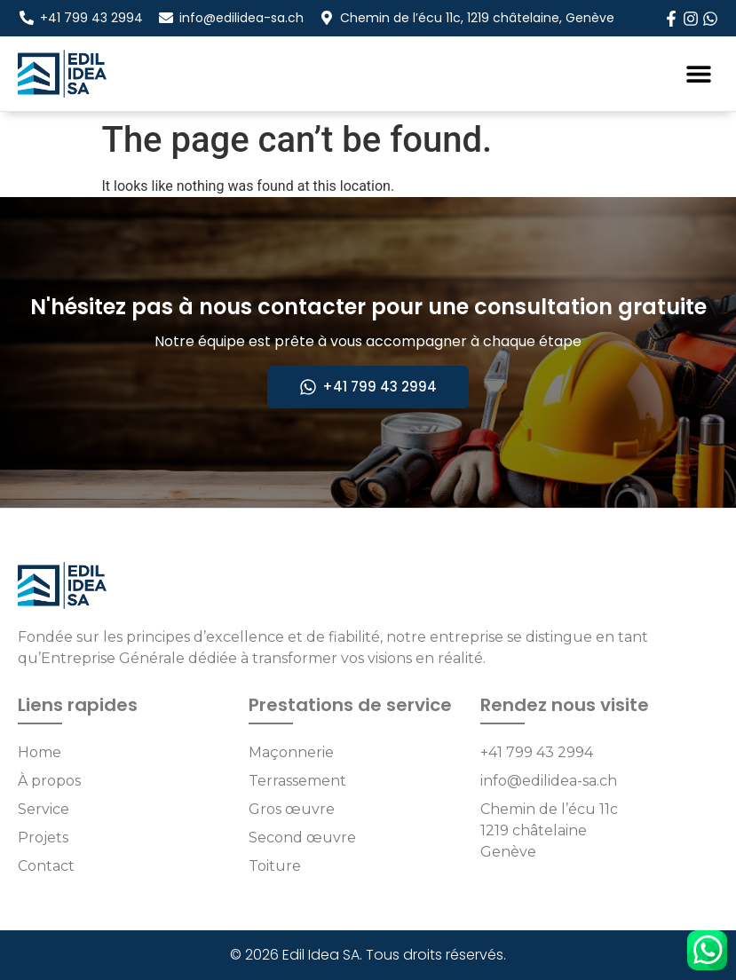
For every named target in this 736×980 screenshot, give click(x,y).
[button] (698, 73)
